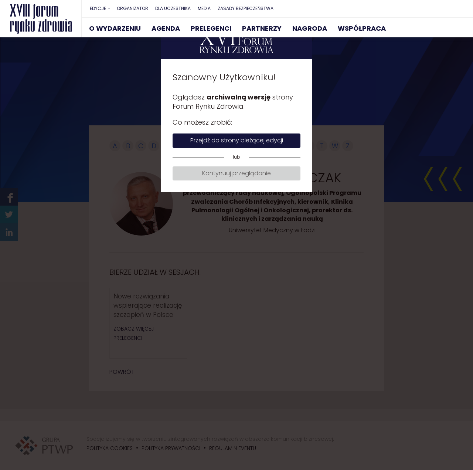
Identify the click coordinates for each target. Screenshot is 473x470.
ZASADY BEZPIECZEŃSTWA (245, 8)
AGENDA (166, 28)
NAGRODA (309, 28)
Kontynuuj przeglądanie (236, 173)
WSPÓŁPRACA (362, 28)
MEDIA (204, 8)
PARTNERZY (262, 28)
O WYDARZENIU (115, 28)
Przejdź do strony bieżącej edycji (236, 140)
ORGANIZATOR (132, 8)
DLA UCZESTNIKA (173, 8)
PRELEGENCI (211, 28)
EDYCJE (98, 8)
